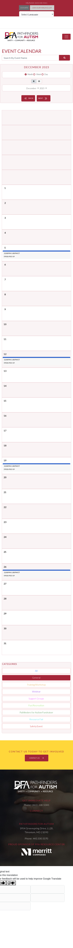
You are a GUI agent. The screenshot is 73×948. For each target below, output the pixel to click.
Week (38, 74)
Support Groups (36, 698)
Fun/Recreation (36, 705)
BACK (28, 98)
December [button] (31, 88)
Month (30, 74)
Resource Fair (36, 719)
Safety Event (36, 726)
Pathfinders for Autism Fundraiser (36, 712)
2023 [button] (42, 88)
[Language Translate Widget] (36, 14)
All (36, 670)
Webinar (36, 691)
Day (46, 74)
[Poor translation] (11, 883)
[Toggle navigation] (66, 37)
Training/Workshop (36, 684)
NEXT (43, 98)
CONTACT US (36, 758)
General (36, 677)
